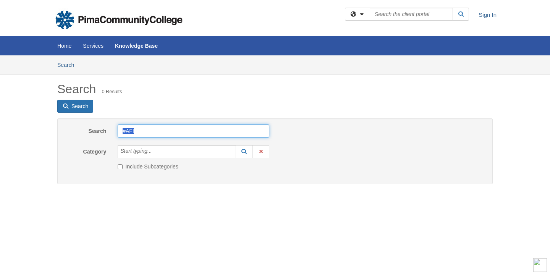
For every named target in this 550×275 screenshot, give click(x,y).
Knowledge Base (136, 46)
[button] (244, 151)
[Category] (156, 151)
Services (93, 46)
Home (64, 46)
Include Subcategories (148, 166)
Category (95, 152)
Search (68, 64)
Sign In (488, 14)
